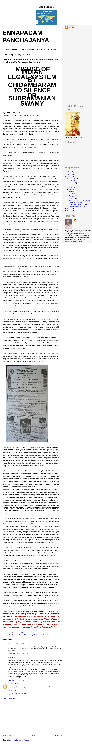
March (71, 194)
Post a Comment (9, 699)
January (72, 198)
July (70, 185)
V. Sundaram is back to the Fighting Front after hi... (78, 205)
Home (33, 736)
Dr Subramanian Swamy (16, 635)
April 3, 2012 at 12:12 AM (17, 694)
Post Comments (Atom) (21, 740)
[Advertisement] (19, 718)
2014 (69, 172)
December (73, 178)
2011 (69, 208)
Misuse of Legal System (31, 635)
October (72, 183)
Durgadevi (78, 220)
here (87, 237)
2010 (69, 210)
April (70, 192)
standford (11, 683)
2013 (69, 174)
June (71, 187)
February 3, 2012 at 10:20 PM (18, 680)
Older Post (58, 736)
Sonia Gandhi (43, 635)
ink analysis (12, 690)
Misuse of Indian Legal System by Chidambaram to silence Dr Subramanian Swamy (30, 61)
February (72, 196)
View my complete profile (73, 242)
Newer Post (7, 736)
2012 (69, 176)
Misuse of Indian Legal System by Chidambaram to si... (79, 201)
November (73, 181)
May (70, 189)
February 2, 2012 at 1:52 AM (18, 654)
